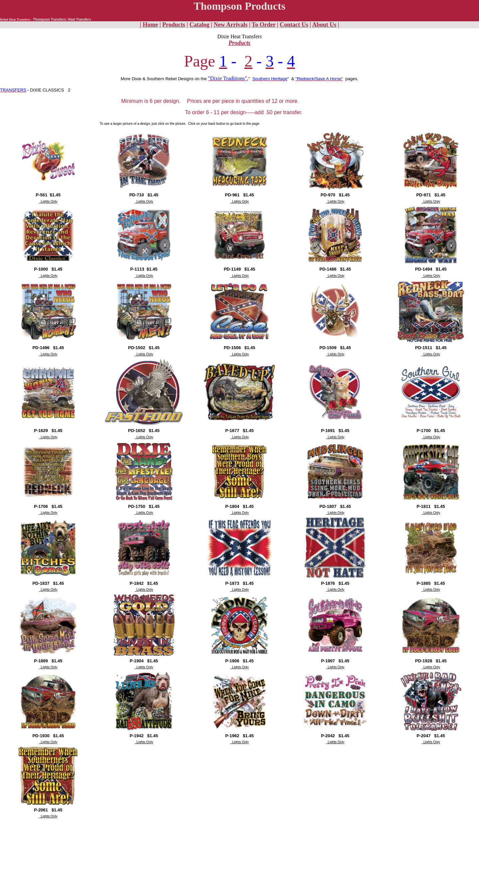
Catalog (200, 24)
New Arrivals (230, 24)
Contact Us (294, 24)
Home (150, 24)
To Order (264, 24)
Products (173, 24)
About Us (324, 24)
